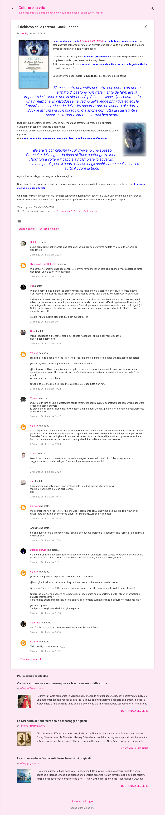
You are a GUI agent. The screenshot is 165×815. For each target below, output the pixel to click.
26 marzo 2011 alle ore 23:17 (45, 416)
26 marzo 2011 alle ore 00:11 (45, 321)
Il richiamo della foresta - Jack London (77, 211)
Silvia (32, 453)
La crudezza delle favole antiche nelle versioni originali (54, 758)
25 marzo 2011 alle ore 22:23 (45, 254)
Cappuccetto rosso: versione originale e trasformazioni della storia (62, 683)
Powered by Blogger (82, 801)
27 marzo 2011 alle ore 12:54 (45, 444)
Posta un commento (31, 659)
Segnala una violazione (82, 807)
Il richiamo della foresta (92, 41)
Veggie (33, 398)
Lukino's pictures (39, 549)
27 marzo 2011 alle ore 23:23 (45, 471)
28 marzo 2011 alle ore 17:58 (45, 540)
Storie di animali (27, 228)
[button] (146, 27)
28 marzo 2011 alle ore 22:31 (45, 562)
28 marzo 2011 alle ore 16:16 (45, 518)
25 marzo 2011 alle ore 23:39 (45, 276)
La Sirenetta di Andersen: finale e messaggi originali (52, 721)
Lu (31, 286)
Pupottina (35, 622)
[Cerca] (152, 9)
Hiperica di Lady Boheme (43, 264)
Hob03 (33, 242)
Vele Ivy (34, 353)
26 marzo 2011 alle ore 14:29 (45, 343)
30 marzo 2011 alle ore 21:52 (45, 651)
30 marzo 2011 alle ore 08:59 (45, 632)
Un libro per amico (49, 228)
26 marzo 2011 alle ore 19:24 (45, 388)
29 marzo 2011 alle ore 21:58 (45, 613)
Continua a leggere (134, 710)
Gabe (33, 331)
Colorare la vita (32, 7)
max (32, 481)
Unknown (35, 506)
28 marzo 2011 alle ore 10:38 (45, 496)
